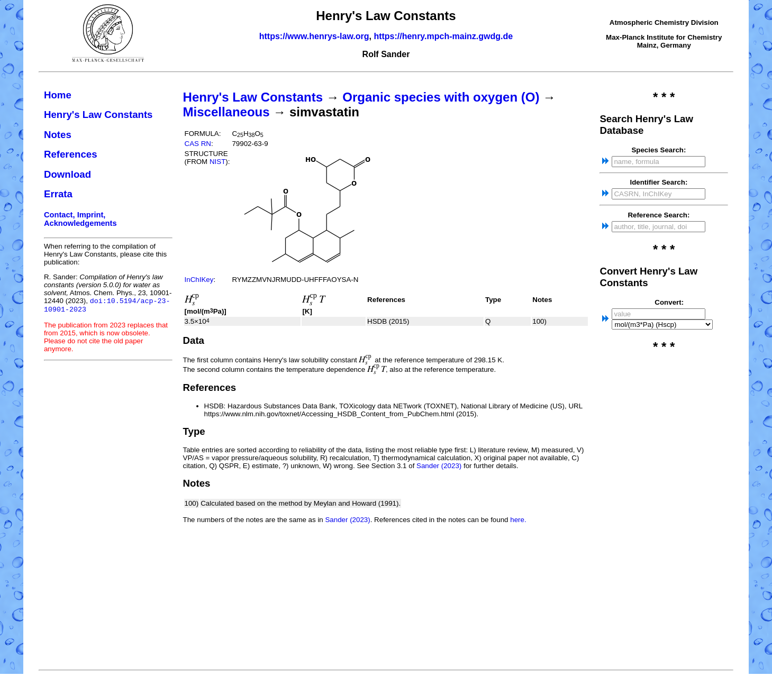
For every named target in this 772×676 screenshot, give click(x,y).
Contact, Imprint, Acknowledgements (80, 219)
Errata (58, 193)
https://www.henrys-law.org (314, 36)
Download (67, 174)
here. (518, 520)
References (70, 154)
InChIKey (199, 280)
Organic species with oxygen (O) (440, 97)
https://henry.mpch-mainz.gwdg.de (443, 36)
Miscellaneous (226, 112)
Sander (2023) (438, 466)
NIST (217, 162)
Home (57, 95)
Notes (57, 134)
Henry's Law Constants (98, 114)
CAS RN (198, 144)
